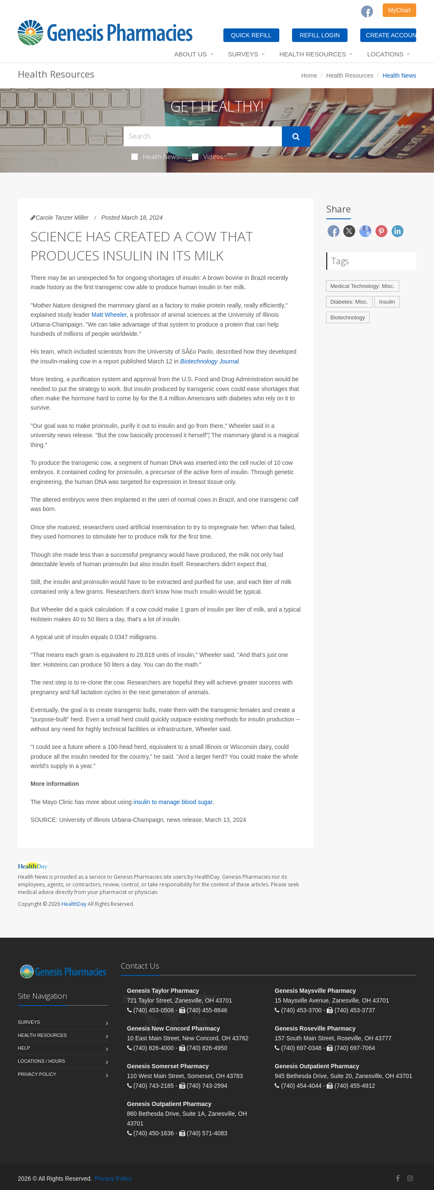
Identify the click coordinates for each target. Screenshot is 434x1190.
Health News (155, 156)
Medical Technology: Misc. (363, 286)
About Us (190, 54)
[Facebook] (367, 11)
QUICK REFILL (251, 35)
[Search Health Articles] (203, 136)
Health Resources (312, 54)
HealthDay (73, 904)
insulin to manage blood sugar (173, 802)
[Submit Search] (296, 136)
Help (24, 1047)
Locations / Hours (41, 1061)
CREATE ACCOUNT (391, 35)
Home (309, 75)
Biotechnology (348, 317)
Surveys (243, 54)
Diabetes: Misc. (349, 302)
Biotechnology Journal (209, 361)
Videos (207, 156)
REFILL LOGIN (319, 35)
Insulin (387, 302)
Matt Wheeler (109, 314)
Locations (385, 54)
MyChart (399, 10)
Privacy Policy (37, 1074)
